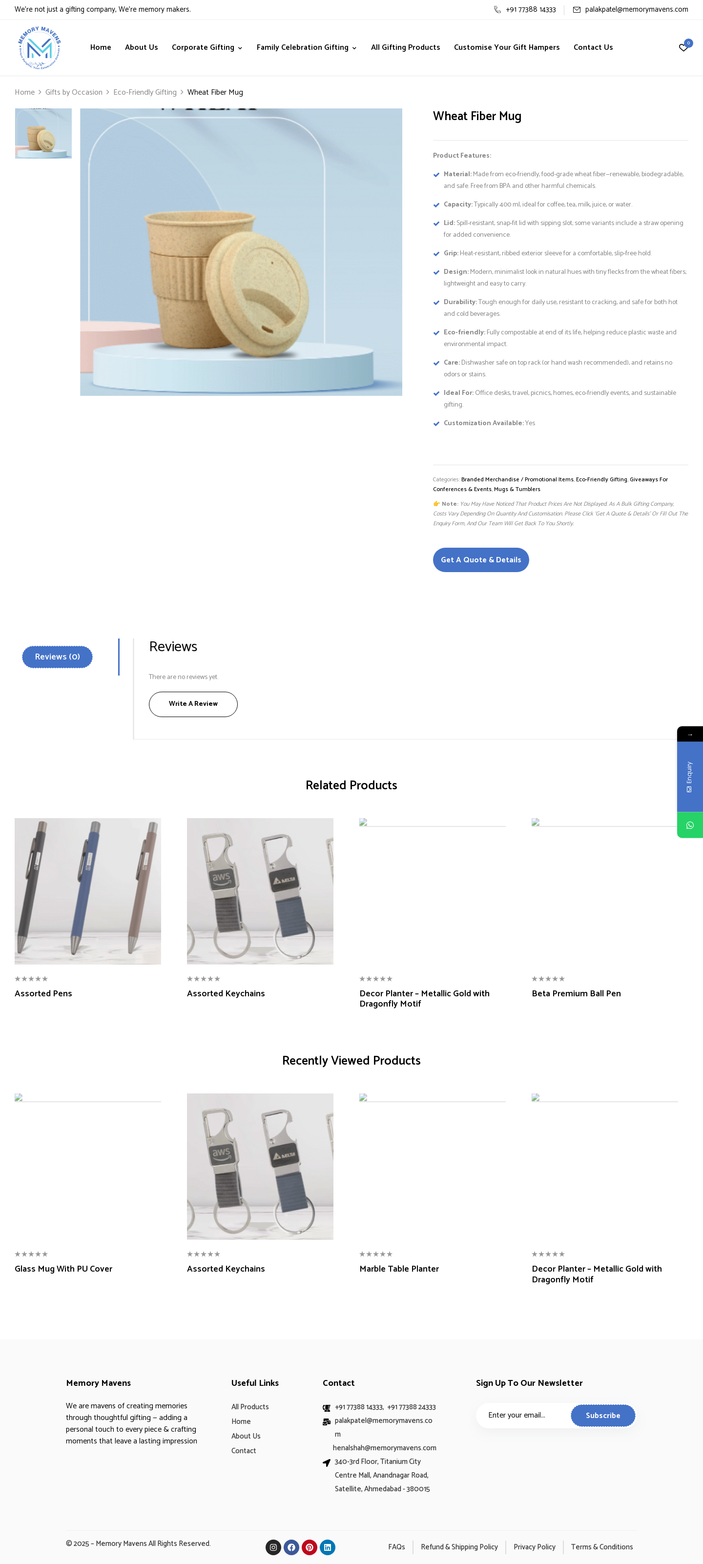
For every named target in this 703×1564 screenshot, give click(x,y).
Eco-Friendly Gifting (145, 92)
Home (25, 92)
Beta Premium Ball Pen (576, 994)
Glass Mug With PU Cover (63, 1269)
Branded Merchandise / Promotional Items (517, 479)
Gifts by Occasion (74, 92)
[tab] (70, 657)
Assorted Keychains (226, 994)
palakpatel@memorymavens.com (630, 9)
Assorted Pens (43, 994)
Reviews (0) (57, 657)
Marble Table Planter (399, 1269)
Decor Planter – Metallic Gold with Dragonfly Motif (424, 999)
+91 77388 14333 (525, 9)
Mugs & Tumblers (517, 489)
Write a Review (193, 704)
